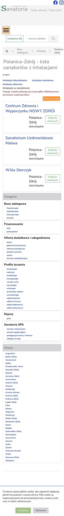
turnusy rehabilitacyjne (17, 258)
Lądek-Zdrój (10, 402)
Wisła (8, 454)
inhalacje (41, 51)
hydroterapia (12, 211)
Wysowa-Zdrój (12, 457)
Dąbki (8, 363)
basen (9, 242)
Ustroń (8, 447)
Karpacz (9, 386)
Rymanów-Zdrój (12, 421)
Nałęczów (9, 412)
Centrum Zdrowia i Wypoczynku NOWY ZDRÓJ (30, 108)
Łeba (7, 405)
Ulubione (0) (14, 38)
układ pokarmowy (15, 308)
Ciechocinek (10, 360)
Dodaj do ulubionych (52, 119)
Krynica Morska (12, 392)
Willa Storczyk (18, 170)
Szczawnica (10, 438)
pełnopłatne (12, 231)
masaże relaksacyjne (16, 329)
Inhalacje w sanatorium (16, 88)
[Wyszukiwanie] (53, 38)
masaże (10, 218)
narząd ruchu (12, 282)
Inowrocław (10, 379)
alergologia (12, 269)
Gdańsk (8, 373)
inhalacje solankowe (43, 80)
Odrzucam (41, 510)
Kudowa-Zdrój (11, 399)
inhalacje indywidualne (15, 80)
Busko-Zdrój (11, 356)
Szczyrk (8, 441)
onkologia (11, 288)
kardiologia (12, 275)
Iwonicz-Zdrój (11, 382)
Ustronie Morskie (13, 450)
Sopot (8, 425)
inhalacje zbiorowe (12, 84)
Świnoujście (10, 434)
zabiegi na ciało (14, 338)
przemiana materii (15, 291)
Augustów (10, 353)
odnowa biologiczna (16, 248)
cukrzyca (11, 272)
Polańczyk (10, 415)
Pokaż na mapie (51, 98)
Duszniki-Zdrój (12, 369)
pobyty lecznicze (14, 252)
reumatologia (13, 295)
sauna (9, 255)
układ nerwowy (14, 301)
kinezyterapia (13, 214)
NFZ (8, 228)
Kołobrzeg (10, 389)
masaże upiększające (16, 332)
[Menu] (6, 30)
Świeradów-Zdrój (13, 431)
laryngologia (12, 278)
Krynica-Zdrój (11, 395)
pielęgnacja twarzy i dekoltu (19, 335)
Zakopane (9, 460)
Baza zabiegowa (22, 51)
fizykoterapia (12, 208)
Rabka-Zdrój (11, 418)
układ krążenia (13, 298)
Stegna (8, 428)
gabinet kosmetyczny (16, 245)
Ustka (8, 444)
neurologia (12, 285)
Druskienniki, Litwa (14, 366)
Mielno (8, 408)
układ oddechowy (15, 304)
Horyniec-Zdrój (12, 376)
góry (9, 318)
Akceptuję (23, 510)
